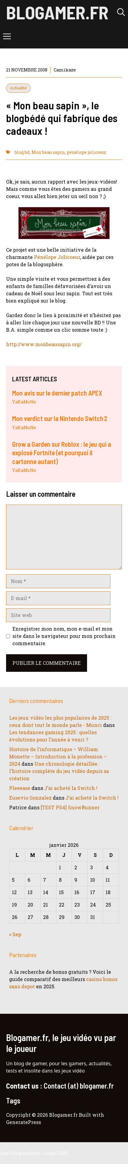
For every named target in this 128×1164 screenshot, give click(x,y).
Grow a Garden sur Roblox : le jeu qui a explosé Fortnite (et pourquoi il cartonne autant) (61, 452)
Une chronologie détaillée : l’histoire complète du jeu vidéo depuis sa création (59, 771)
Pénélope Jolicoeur (57, 257)
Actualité (18, 88)
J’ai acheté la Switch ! (70, 788)
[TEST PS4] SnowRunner (70, 807)
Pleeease (19, 788)
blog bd (22, 152)
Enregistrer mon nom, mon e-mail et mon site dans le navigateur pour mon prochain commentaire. (64, 635)
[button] (121, 12)
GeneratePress (23, 1122)
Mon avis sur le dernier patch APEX (57, 393)
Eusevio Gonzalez (30, 797)
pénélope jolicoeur (86, 152)
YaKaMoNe (24, 402)
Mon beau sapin (48, 152)
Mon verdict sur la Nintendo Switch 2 (59, 418)
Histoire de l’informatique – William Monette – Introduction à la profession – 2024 (58, 756)
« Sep (15, 934)
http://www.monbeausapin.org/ (44, 344)
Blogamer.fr (57, 12)
